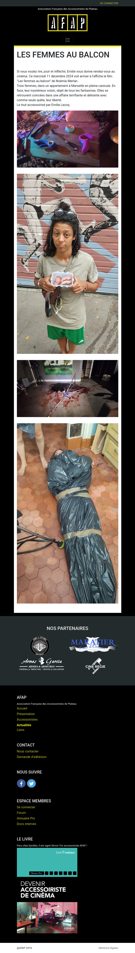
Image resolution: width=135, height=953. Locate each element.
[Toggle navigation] (67, 40)
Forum (21, 813)
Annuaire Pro (26, 818)
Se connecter (109, 3)
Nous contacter (28, 751)
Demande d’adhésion (32, 757)
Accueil (22, 708)
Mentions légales (108, 947)
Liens (20, 730)
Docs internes (26, 824)
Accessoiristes (27, 719)
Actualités (24, 725)
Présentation (26, 714)
